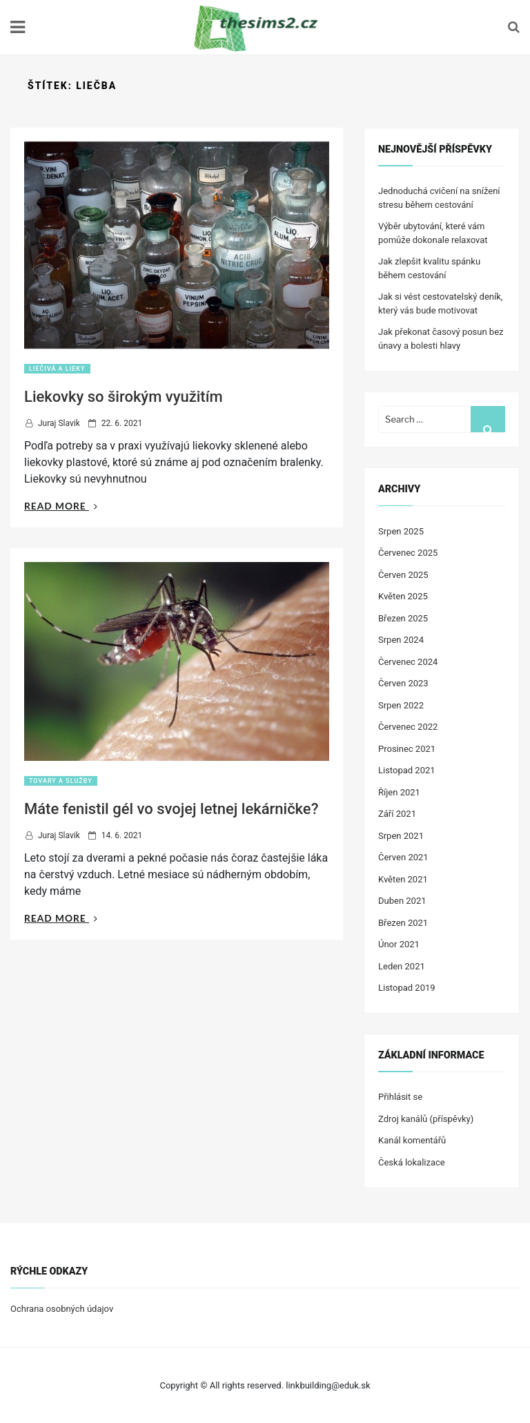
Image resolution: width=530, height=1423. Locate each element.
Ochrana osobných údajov (61, 1309)
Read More (61, 506)
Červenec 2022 (408, 727)
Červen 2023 (403, 683)
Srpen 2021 (401, 836)
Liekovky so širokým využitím (123, 396)
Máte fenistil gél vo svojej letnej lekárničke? (171, 808)
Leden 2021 (401, 966)
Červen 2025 (403, 575)
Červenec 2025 (408, 553)
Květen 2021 (403, 879)
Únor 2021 (399, 944)
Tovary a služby (60, 780)
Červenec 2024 (408, 662)
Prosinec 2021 (406, 749)
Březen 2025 (403, 618)
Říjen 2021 (399, 792)
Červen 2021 (403, 857)
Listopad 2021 (406, 770)
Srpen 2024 (401, 640)
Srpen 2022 (401, 705)
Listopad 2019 (406, 987)
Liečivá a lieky (57, 368)
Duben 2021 (402, 901)
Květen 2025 (403, 596)
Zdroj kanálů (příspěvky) (425, 1119)
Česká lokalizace (411, 1162)
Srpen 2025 (401, 531)
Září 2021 (397, 814)
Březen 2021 (403, 923)
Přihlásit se (400, 1097)
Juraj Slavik (59, 423)
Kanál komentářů (412, 1140)
